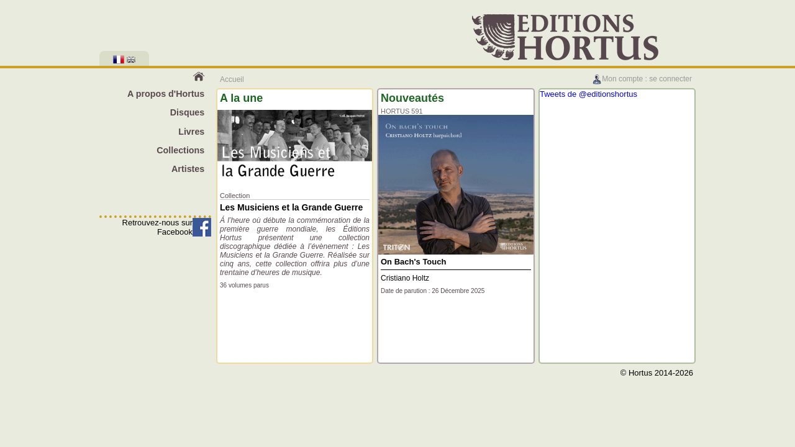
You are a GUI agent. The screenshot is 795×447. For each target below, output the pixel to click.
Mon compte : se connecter (642, 78)
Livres (191, 132)
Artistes (187, 169)
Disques (187, 112)
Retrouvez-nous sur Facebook (157, 227)
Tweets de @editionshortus (588, 94)
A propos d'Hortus (165, 94)
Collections (180, 150)
